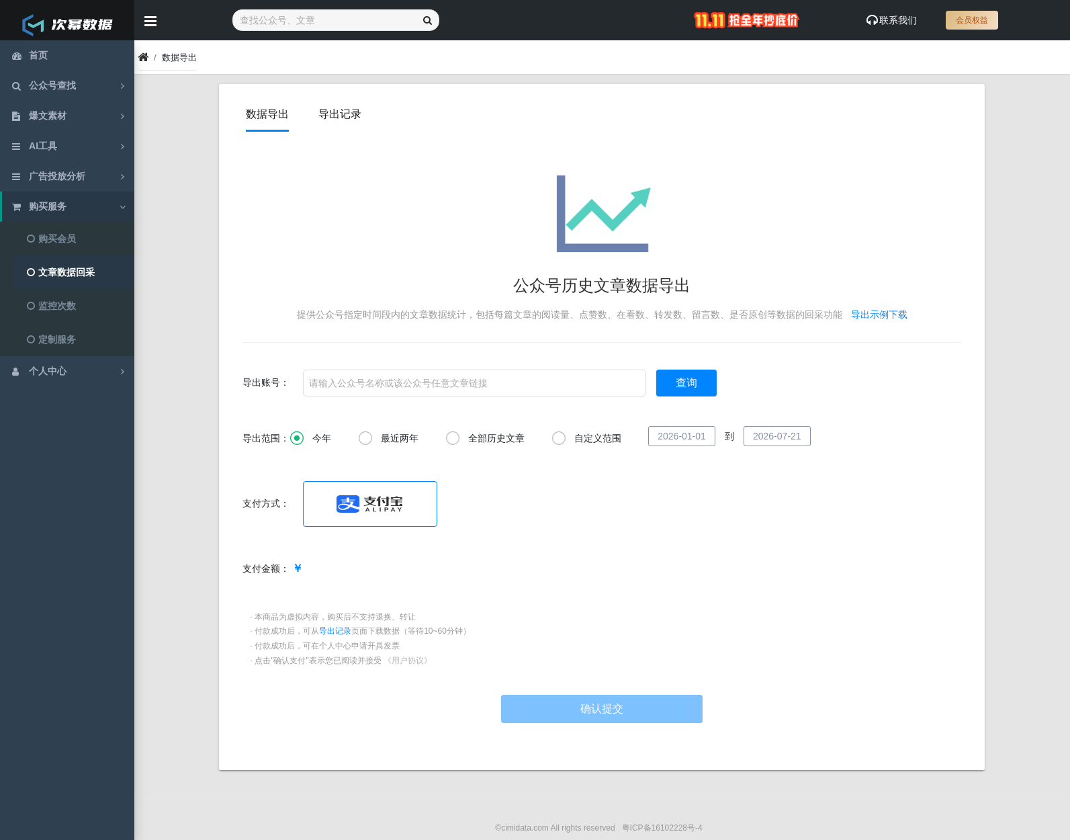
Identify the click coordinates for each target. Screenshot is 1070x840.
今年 (311, 439)
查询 (687, 382)
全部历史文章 (485, 439)
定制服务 (51, 339)
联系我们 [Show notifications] (891, 20)
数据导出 (268, 114)
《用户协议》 (408, 660)
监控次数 (51, 305)
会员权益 (972, 20)
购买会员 (51, 238)
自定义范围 (586, 439)
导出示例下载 (879, 314)
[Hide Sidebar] (150, 20)
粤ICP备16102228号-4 (662, 828)
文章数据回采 (61, 272)
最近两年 (388, 439)
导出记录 (339, 114)
